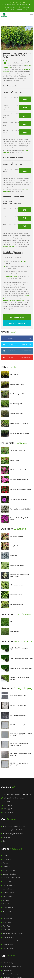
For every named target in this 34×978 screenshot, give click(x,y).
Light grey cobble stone (18, 705)
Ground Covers (8, 907)
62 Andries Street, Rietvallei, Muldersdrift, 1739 (18, 4)
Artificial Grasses (8, 893)
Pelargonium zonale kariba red (20, 489)
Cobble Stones (8, 944)
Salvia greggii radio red (18, 450)
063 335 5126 (26, 7)
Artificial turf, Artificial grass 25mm (21, 658)
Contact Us (7, 867)
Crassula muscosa (16, 595)
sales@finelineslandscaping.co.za (18, 9)
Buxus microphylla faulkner (19, 423)
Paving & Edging (8, 837)
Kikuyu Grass (7, 896)
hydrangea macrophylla (11, 941)
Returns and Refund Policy (12, 966)
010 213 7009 (8, 805)
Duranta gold (14, 374)
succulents (6, 904)
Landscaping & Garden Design (13, 830)
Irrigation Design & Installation (13, 834)
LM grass (13, 622)
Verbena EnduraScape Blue (19, 499)
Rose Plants (7, 922)
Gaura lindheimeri (9, 937)
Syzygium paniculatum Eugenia (13, 933)
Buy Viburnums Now (17, 317)
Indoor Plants (7, 911)
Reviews (6, 863)
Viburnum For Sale (9, 870)
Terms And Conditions (10, 974)
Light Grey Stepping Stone (19, 725)
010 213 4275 (11, 7)
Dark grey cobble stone (18, 695)
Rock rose (13, 555)
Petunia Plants (8, 919)
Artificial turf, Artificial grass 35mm (21, 668)
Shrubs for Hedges (9, 885)
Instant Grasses (8, 889)
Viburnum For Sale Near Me (12, 878)
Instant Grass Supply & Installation (14, 826)
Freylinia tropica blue (17, 403)
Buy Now (25, 99)
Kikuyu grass (14, 631)
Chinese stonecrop (16, 585)
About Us (6, 855)
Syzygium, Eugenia (16, 413)
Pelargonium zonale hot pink (19, 479)
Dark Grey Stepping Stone (18, 715)
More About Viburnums (17, 323)
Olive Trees (7, 930)
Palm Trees (7, 926)
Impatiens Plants (8, 915)
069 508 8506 (8, 812)
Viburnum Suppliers (9, 874)
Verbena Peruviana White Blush (20, 509)
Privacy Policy (7, 970)
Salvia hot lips (14, 460)
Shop (5, 841)
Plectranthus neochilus (17, 565)
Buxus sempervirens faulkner (20, 433)
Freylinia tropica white (17, 394)
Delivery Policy (8, 963)
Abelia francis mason (17, 384)
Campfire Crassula (16, 546)
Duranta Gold (7, 881)
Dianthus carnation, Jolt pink (19, 470)
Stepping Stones (8, 948)
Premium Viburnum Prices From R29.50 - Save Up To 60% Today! (17, 55)
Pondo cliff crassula (16, 536)
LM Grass (6, 900)
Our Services (7, 859)
